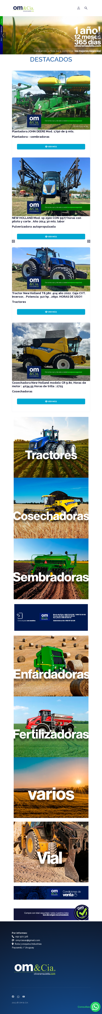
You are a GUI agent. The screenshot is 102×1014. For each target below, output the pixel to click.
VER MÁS (51, 146)
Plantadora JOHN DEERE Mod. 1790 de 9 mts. (43, 131)
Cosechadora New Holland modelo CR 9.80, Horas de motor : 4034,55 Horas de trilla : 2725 (49, 384)
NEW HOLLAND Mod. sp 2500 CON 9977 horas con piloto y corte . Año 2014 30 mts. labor (46, 219)
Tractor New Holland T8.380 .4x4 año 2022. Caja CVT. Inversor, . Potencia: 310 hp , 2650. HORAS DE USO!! (49, 294)
